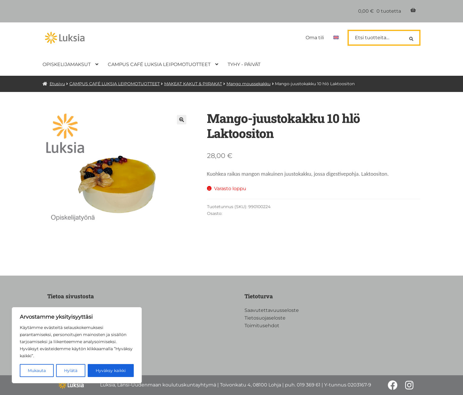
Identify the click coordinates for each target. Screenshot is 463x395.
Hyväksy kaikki (111, 370)
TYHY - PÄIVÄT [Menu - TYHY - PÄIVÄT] (244, 64)
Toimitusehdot (261, 325)
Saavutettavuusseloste (271, 310)
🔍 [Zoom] (181, 119)
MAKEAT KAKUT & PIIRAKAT (193, 83)
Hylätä (70, 370)
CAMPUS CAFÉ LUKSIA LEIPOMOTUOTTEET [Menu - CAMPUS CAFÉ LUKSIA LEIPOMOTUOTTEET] (159, 64)
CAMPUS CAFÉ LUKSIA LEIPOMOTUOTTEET (114, 83)
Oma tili (315, 37)
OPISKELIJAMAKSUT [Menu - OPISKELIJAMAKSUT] (67, 64)
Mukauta (37, 370)
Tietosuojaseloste (265, 318)
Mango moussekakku (248, 83)
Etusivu (57, 83)
